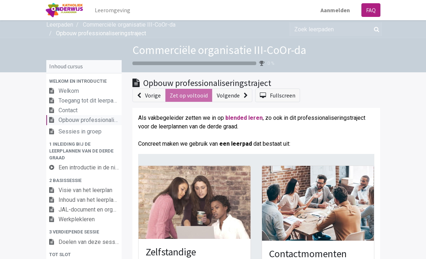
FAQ (370, 10)
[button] (84, 81)
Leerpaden (59, 24)
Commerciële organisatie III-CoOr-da (219, 50)
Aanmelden (335, 10)
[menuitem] (113, 10)
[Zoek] (375, 29)
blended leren (244, 117)
